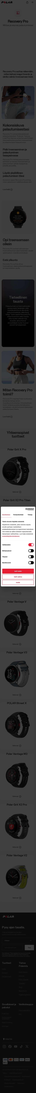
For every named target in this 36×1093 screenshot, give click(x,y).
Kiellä (18, 582)
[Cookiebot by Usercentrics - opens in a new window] (25, 509)
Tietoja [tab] (30, 514)
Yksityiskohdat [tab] (18, 514)
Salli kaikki (18, 571)
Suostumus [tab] (6, 514)
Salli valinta (18, 577)
